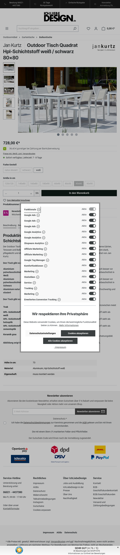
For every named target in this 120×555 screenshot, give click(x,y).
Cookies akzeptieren (78, 333)
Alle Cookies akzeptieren (60, 341)
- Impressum (60, 347)
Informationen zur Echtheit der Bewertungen (86, 553)
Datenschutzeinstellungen (43, 333)
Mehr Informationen (69, 325)
